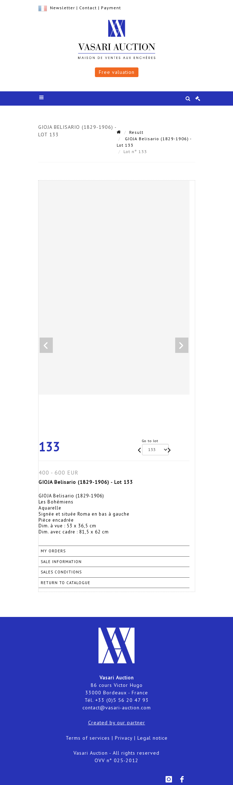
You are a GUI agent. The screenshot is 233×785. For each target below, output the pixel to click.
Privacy (123, 738)
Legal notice (152, 738)
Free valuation (117, 72)
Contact (88, 7)
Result (136, 132)
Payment (111, 7)
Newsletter (62, 7)
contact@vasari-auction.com (116, 707)
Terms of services (88, 738)
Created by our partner (116, 722)
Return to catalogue (65, 582)
